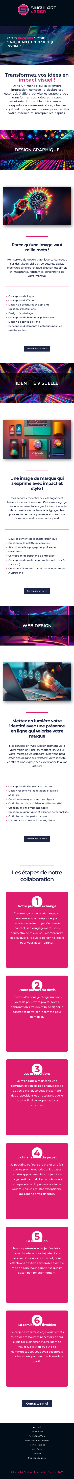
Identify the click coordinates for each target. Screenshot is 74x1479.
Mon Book (37, 1449)
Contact (37, 1453)
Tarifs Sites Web (37, 1436)
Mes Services (37, 1431)
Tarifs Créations (37, 1444)
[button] (37, 20)
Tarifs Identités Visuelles (37, 1440)
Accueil (37, 1427)
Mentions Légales (37, 1458)
